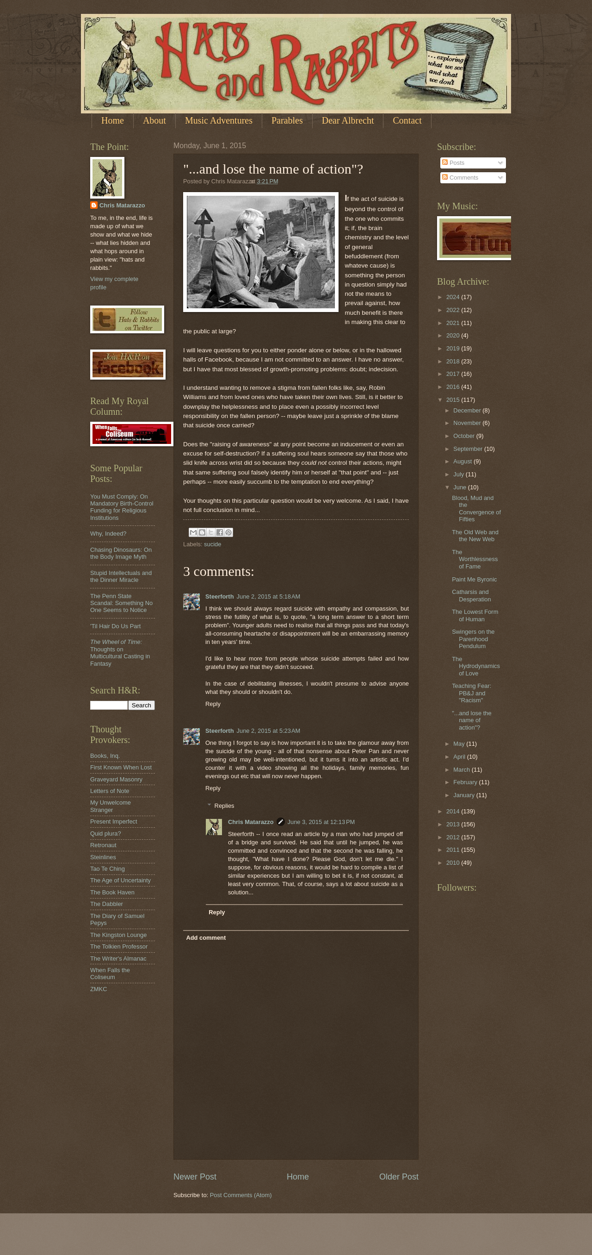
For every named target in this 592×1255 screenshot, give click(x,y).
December (467, 410)
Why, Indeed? (108, 533)
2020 (453, 335)
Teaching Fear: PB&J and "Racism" (471, 693)
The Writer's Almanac (118, 958)
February (466, 782)
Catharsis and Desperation (471, 595)
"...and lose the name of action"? (471, 720)
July (459, 474)
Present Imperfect (113, 821)
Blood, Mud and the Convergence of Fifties (476, 508)
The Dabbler (106, 903)
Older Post (399, 1176)
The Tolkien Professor (119, 946)
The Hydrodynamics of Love (476, 666)
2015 (453, 399)
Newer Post (194, 1176)
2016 (453, 386)
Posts (453, 162)
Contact (407, 120)
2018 (453, 361)
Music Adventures (219, 120)
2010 (453, 862)
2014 (453, 811)
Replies (224, 805)
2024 (453, 296)
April (460, 756)
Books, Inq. (105, 755)
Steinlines (103, 857)
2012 (453, 837)
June (460, 487)
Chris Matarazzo (251, 821)
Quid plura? (105, 833)
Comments (460, 177)
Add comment (206, 937)
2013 (453, 824)
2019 (453, 348)
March (462, 769)
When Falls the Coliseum (110, 973)
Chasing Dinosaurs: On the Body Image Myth (121, 553)
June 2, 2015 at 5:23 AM (269, 730)
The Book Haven (112, 892)
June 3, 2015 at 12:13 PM (321, 821)
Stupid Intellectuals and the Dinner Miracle (121, 576)
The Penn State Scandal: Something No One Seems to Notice (121, 603)
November (467, 422)
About (154, 120)
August (463, 461)
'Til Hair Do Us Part (115, 626)
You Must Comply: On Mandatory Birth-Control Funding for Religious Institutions (122, 507)
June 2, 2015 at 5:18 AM (269, 596)
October (464, 435)
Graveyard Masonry (116, 779)
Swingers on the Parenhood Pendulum (473, 638)
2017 (453, 373)
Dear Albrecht (348, 120)
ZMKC (98, 989)
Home (112, 120)
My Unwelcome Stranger (110, 806)
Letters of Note (109, 790)
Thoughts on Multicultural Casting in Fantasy (120, 652)
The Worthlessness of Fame (475, 559)
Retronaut (103, 845)
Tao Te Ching (107, 868)
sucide (212, 544)
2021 (453, 322)
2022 (453, 309)
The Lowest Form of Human (475, 615)
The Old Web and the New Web (475, 536)
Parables (287, 120)
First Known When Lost (121, 767)
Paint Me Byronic (474, 579)
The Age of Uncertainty (120, 880)
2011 (453, 849)
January (464, 795)
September (468, 448)
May (459, 743)
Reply (213, 703)
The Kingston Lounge (118, 934)
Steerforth (219, 596)
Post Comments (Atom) (241, 1195)
